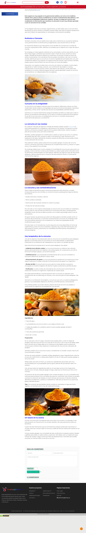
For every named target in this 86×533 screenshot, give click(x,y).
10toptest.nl (32, 491)
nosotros (38, 10)
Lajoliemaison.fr (47, 491)
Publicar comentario (33, 471)
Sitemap (59, 495)
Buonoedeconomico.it (49, 493)
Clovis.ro (31, 493)
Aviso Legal (60, 491)
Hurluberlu (32, 497)
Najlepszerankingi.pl (34, 495)
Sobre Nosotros (61, 493)
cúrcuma (71, 126)
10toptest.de (46, 495)
